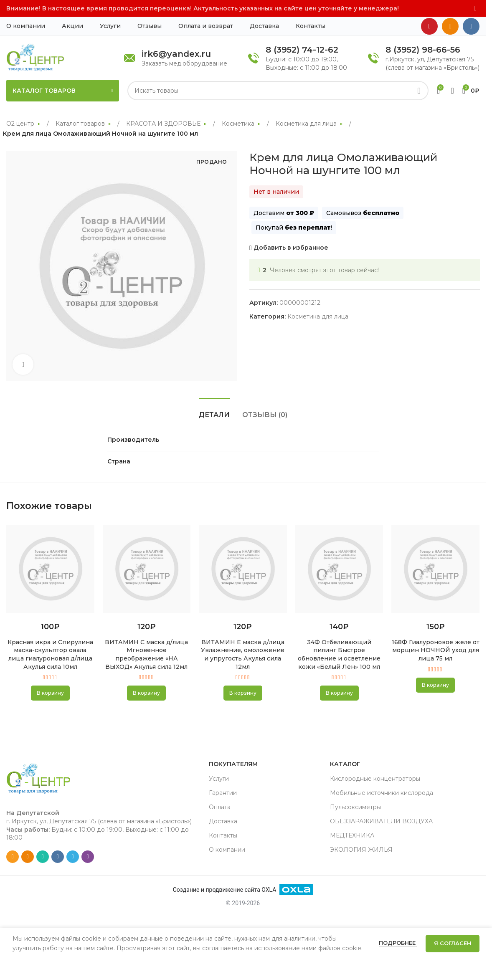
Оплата (220, 807)
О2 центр (21, 123)
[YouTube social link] (429, 26)
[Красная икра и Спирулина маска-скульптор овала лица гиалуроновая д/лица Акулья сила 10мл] (50, 569)
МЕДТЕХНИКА (352, 835)
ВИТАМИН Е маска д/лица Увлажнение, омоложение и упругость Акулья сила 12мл (242, 654)
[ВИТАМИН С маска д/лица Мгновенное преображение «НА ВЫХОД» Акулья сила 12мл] (147, 569)
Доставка (223, 821)
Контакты (223, 835)
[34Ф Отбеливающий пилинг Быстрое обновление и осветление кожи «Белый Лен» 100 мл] (339, 569)
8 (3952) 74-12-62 (302, 50)
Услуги (219, 778)
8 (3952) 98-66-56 (422, 50)
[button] (50, 693)
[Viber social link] (87, 856)
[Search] (278, 90)
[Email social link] (12, 856)
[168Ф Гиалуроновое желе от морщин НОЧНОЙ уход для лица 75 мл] (435, 569)
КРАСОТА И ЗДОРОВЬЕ (164, 123)
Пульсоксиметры (355, 807)
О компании (227, 849)
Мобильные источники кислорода (381, 793)
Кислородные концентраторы (375, 778)
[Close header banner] (475, 8)
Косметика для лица (307, 123)
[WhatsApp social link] (42, 856)
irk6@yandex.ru (176, 54)
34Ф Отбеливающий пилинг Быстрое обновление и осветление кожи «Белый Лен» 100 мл (339, 654)
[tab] (214, 410)
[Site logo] (35, 57)
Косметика (239, 123)
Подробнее (398, 942)
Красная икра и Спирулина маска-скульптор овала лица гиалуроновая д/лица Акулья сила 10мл (50, 654)
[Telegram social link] (72, 856)
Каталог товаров (81, 123)
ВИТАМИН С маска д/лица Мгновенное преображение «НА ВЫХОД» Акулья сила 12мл (146, 654)
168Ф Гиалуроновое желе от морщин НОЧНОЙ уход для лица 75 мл (435, 650)
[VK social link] (471, 26)
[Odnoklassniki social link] (450, 26)
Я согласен (452, 943)
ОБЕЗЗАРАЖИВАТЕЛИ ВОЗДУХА (381, 821)
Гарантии (223, 793)
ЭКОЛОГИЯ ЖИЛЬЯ (361, 849)
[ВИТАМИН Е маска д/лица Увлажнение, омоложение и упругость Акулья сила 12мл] (243, 569)
